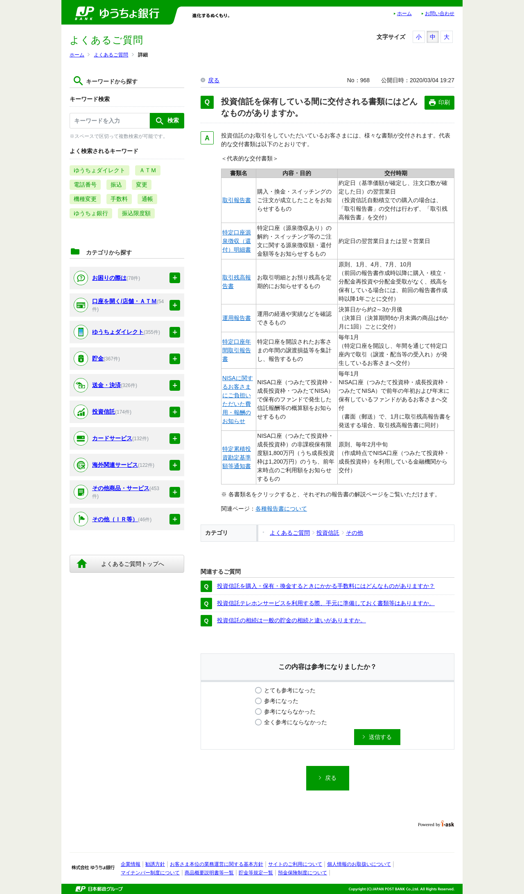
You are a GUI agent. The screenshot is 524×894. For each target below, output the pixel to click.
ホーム (404, 13)
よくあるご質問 (111, 55)
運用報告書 (236, 318)
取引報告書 (236, 200)
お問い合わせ (439, 13)
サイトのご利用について (295, 864)
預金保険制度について (302, 873)
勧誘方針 (155, 864)
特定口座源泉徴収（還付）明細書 (236, 241)
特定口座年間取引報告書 (236, 350)
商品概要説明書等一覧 (209, 873)
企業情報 (130, 864)
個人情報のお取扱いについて (359, 864)
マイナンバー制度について (150, 873)
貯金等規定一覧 (256, 873)
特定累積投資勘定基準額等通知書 (236, 457)
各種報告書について (281, 508)
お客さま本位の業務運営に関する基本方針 (216, 864)
